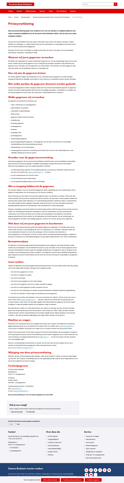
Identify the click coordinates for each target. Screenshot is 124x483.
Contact (73, 11)
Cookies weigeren (93, 480)
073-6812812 (30, 412)
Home (11, 11)
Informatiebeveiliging (54, 448)
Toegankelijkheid (53, 439)
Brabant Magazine (92, 445)
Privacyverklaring (53, 445)
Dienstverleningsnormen (93, 458)
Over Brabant (61, 11)
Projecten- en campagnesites (95, 455)
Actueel (19, 11)
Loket (51, 11)
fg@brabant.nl (44, 337)
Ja (11, 424)
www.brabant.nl (17, 388)
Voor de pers (90, 442)
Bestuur (42, 11)
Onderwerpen (31, 11)
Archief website (53, 436)
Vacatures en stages (92, 436)
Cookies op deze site (54, 442)
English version (53, 452)
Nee (18, 424)
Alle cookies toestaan (50, 480)
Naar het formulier (17, 412)
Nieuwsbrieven (90, 439)
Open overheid (90, 448)
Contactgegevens (15, 451)
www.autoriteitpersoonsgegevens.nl (22, 348)
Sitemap (50, 455)
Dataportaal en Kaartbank (94, 452)
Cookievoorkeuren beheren (72, 480)
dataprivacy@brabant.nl (36, 172)
